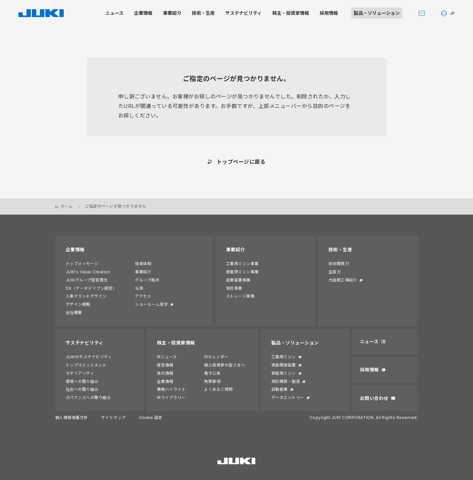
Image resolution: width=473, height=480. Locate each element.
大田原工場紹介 (342, 280)
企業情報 (75, 249)
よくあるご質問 (218, 389)
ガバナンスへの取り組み (88, 397)
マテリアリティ (80, 373)
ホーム (66, 206)
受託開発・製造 (285, 381)
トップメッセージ (82, 263)
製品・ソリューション (295, 342)
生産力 (334, 271)
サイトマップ (113, 417)
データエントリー (287, 397)
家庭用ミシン (283, 373)
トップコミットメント (86, 365)
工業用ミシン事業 (242, 263)
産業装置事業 (238, 280)
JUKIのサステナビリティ (89, 356)
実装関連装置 (283, 365)
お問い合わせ (374, 398)
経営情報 (165, 365)
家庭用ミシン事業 (242, 271)
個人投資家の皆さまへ (224, 365)
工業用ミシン (283, 356)
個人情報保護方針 (71, 417)
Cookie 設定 (150, 417)
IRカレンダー (216, 356)
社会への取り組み (82, 389)
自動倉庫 (279, 389)
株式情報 (165, 373)
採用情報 (369, 369)
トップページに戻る (241, 161)
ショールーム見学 (151, 304)
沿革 (139, 288)
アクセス (143, 296)
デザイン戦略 (78, 304)
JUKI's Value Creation (88, 271)
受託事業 (234, 288)
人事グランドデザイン (86, 296)
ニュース (369, 341)
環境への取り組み (82, 381)
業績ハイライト (171, 389)
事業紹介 (143, 271)
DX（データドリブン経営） (91, 288)
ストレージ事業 (240, 296)
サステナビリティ (84, 342)
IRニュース (167, 356)
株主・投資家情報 (176, 342)
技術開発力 (338, 263)
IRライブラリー (171, 397)
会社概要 (74, 312)
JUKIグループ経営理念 (87, 280)
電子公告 (212, 373)
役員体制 (143, 263)
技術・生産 (340, 249)
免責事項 (212, 381)
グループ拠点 (147, 280)
